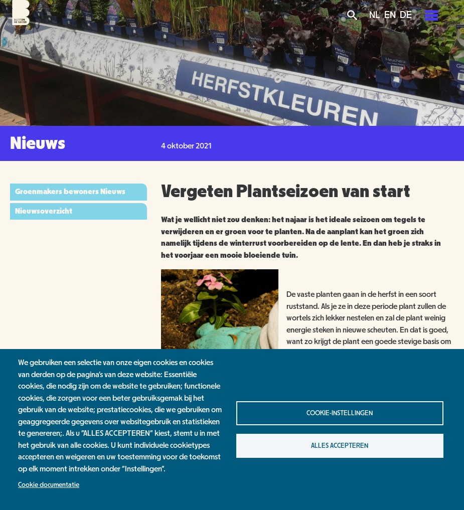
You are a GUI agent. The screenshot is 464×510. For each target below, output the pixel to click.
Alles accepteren (339, 445)
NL (374, 15)
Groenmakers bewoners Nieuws (70, 192)
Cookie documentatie (48, 484)
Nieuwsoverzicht (43, 211)
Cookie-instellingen (339, 413)
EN (390, 15)
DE (406, 15)
